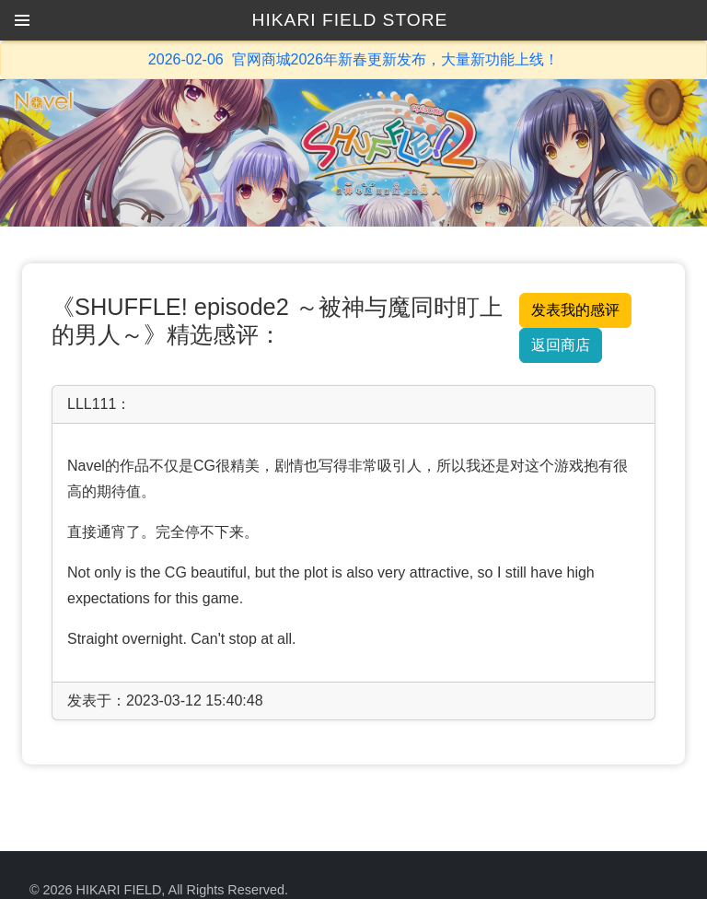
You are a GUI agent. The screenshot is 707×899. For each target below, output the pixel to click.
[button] (22, 20)
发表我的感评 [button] (575, 310)
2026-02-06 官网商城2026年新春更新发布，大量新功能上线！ (353, 59)
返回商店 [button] (560, 345)
